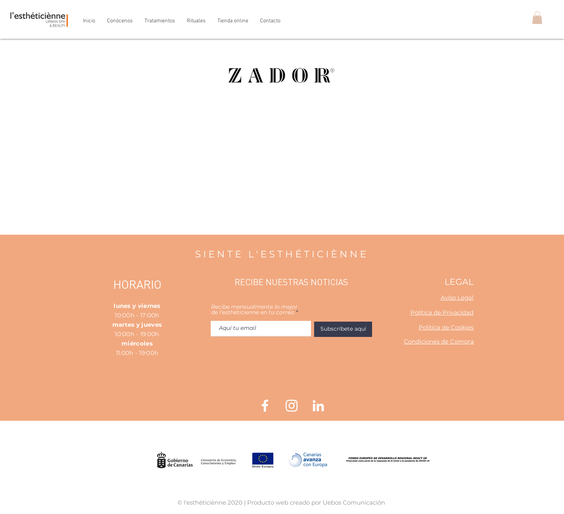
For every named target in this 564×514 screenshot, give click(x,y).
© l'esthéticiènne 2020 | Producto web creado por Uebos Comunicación (281, 502)
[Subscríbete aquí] (343, 329)
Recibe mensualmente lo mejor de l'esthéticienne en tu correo (254, 309)
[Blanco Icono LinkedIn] (318, 406)
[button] (537, 17)
